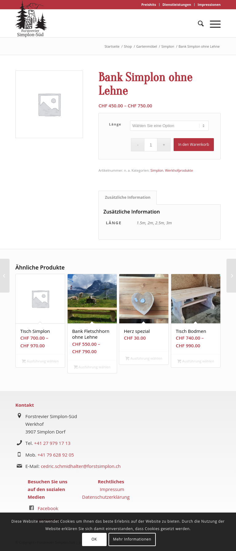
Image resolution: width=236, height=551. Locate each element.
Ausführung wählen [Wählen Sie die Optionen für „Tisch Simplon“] (40, 361)
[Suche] (198, 23)
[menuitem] (148, 4)
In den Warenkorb (193, 144)
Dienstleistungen (177, 4)
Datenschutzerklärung (106, 497)
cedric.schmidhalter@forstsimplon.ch (81, 466)
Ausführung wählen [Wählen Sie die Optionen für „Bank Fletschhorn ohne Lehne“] (92, 367)
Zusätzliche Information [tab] (127, 197)
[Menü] (212, 23)
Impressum (112, 489)
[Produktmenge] (150, 144)
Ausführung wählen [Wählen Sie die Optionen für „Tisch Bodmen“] (195, 361)
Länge (115, 124)
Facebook (48, 508)
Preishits (148, 4)
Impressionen (209, 4)
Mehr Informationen (132, 539)
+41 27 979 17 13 (52, 443)
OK (94, 539)
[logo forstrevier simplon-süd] (31, 18)
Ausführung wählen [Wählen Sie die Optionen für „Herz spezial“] (143, 358)
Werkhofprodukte (179, 170)
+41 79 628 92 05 (55, 455)
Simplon (156, 170)
